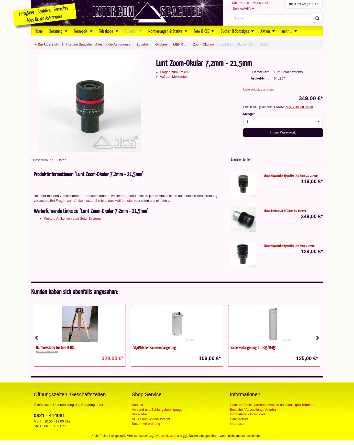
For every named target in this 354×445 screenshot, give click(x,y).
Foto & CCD (204, 31)
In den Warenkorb (283, 132)
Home (39, 31)
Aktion (267, 31)
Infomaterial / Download (247, 414)
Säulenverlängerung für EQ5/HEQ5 (252, 347)
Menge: (249, 114)
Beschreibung (43, 160)
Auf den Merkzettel (173, 77)
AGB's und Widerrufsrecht (151, 419)
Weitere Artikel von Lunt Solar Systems (72, 218)
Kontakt (137, 405)
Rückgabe (139, 414)
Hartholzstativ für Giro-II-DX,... (56, 347)
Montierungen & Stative (167, 31)
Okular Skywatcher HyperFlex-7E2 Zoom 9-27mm (289, 246)
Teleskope (108, 31)
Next (317, 338)
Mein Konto (240, 3)
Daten (62, 160)
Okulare (161, 44)
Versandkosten (166, 436)
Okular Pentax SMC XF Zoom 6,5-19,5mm (285, 211)
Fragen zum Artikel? (175, 72)
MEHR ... (180, 44)
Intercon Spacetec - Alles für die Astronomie (98, 44)
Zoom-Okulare (203, 44)
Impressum (238, 424)
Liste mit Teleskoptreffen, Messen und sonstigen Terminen (272, 405)
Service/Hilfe (243, 8)
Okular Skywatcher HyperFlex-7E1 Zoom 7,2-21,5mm (291, 176)
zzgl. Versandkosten (299, 107)
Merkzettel (260, 3)
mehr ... (289, 31)
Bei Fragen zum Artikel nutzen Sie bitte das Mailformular (91, 201)
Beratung (58, 31)
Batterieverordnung (146, 424)
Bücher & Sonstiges (237, 31)
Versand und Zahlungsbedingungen (158, 409)
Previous (36, 338)
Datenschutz (239, 419)
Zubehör (133, 31)
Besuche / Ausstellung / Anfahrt (253, 409)
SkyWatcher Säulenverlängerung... (155, 347)
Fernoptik (83, 31)
